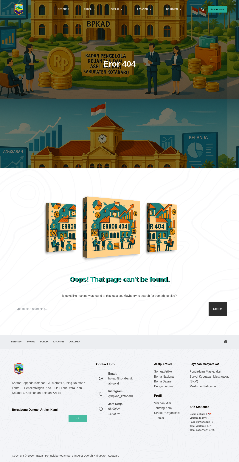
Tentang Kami (163, 408)
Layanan (145, 9)
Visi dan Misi (162, 403)
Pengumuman (163, 386)
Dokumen (174, 9)
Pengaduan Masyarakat (205, 371)
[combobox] (109, 309)
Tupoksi (159, 418)
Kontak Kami (217, 9)
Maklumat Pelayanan (204, 386)
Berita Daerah (163, 381)
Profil (90, 9)
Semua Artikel (163, 371)
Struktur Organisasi (167, 412)
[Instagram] (225, 341)
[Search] (202, 9)
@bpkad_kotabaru (120, 396)
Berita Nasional (164, 376)
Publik (117, 9)
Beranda (63, 9)
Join (77, 418)
